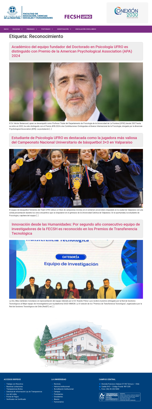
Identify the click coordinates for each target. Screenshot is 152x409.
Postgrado (47, 29)
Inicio (6, 29)
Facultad (18, 29)
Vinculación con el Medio (85, 29)
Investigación (64, 29)
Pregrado (32, 29)
